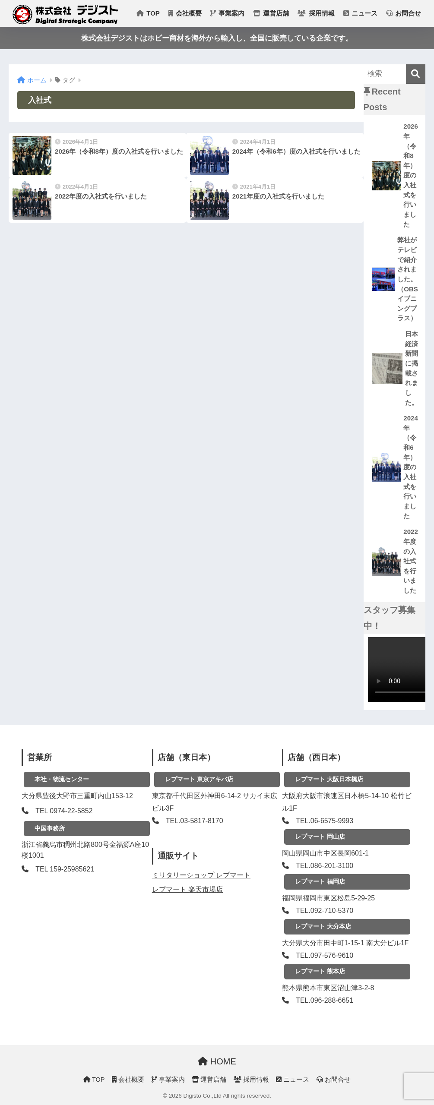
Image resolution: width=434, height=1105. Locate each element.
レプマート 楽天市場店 (187, 889)
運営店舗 (271, 13)
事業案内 (227, 13)
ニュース (360, 13)
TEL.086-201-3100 (324, 865)
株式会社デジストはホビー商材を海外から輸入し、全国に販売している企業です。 (217, 38)
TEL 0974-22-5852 (63, 811)
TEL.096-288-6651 (324, 1000)
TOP (148, 13)
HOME (217, 1061)
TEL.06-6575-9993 (324, 820)
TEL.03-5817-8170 (194, 820)
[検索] (415, 74)
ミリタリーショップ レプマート (201, 875)
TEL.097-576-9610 (324, 955)
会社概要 (185, 13)
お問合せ (403, 13)
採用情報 (316, 13)
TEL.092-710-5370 (324, 910)
